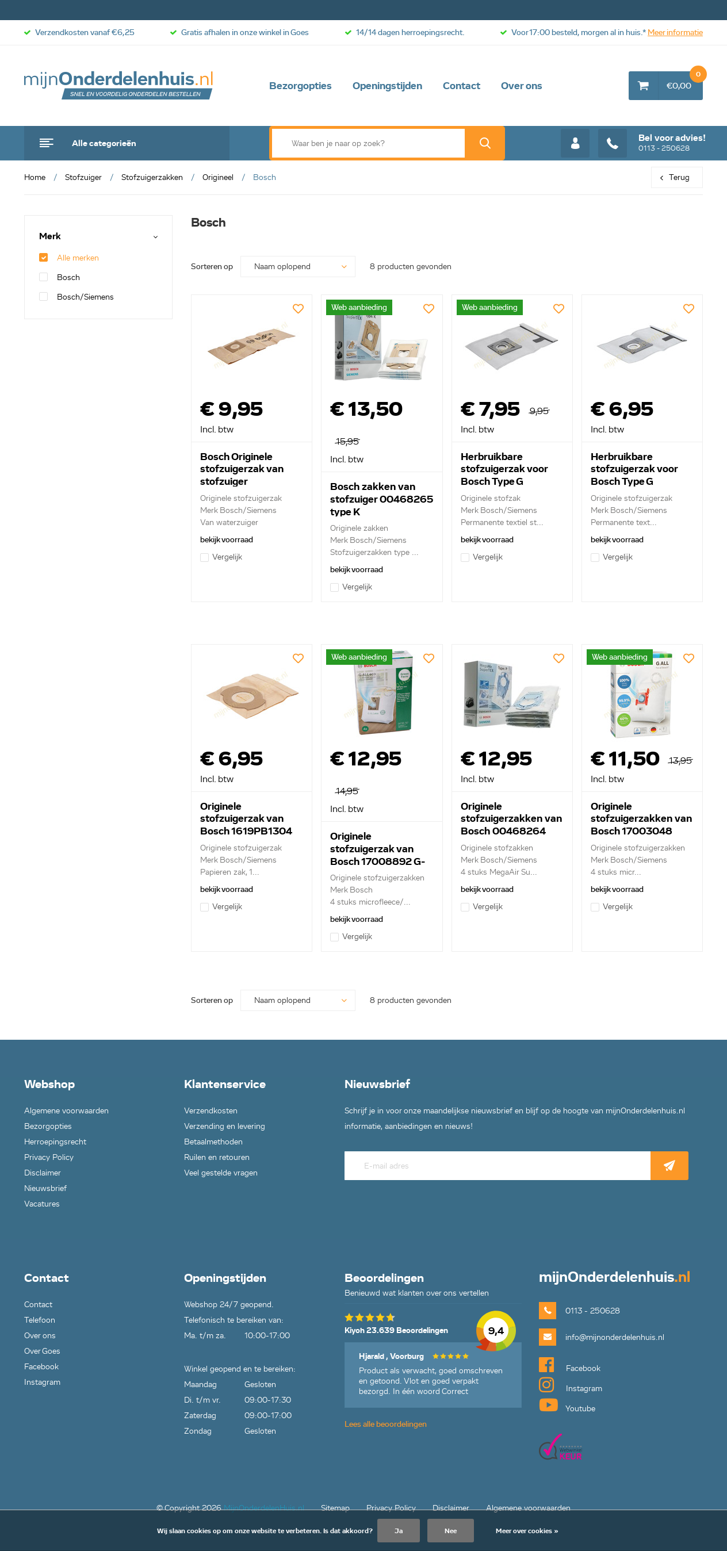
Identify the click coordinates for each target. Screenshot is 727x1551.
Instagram (42, 1382)
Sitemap (335, 1508)
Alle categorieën (104, 143)
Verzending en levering (224, 1126)
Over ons (521, 85)
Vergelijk (221, 557)
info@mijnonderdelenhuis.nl (614, 1337)
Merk (50, 236)
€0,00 (685, 81)
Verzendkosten (211, 1111)
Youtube (567, 1405)
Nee (451, 1530)
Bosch (59, 277)
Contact (461, 85)
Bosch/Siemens (76, 297)
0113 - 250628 (652, 143)
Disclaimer (42, 1173)
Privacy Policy (49, 1157)
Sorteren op (212, 266)
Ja (399, 1530)
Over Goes (42, 1351)
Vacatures (42, 1204)
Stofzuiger (83, 177)
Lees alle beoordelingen (386, 1424)
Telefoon (39, 1320)
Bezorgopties (300, 85)
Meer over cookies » (527, 1530)
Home (34, 177)
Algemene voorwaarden (66, 1111)
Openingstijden (387, 85)
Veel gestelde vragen (221, 1173)
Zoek (485, 143)
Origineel (218, 177)
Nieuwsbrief (45, 1188)
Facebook (41, 1367)
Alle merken (69, 258)
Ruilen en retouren (217, 1157)
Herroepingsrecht (55, 1142)
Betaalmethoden (213, 1142)
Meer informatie (675, 32)
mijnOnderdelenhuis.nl (119, 85)
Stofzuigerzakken (152, 177)
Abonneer (669, 1165)
